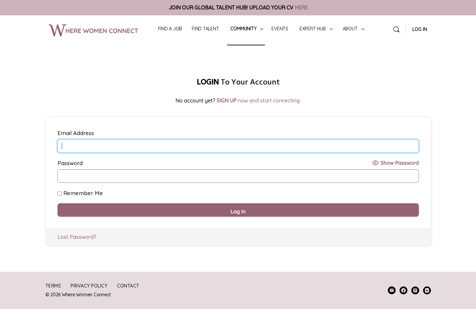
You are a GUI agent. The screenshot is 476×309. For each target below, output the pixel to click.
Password (70, 163)
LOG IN (419, 29)
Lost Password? (76, 237)
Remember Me (80, 193)
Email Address (75, 133)
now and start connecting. (259, 100)
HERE (301, 7)
